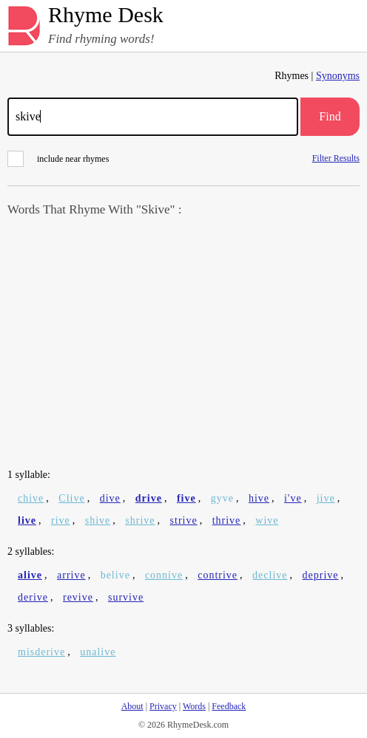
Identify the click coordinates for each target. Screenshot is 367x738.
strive (184, 520)
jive (326, 498)
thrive (226, 520)
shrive (140, 520)
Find (329, 116)
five (186, 498)
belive (115, 575)
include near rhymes (58, 159)
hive (259, 498)
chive (31, 498)
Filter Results (336, 158)
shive (98, 520)
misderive (41, 651)
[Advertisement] (183, 344)
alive (30, 575)
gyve (222, 498)
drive (148, 498)
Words (194, 706)
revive (78, 597)
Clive (71, 498)
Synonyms (338, 75)
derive (33, 597)
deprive (321, 575)
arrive (71, 575)
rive (60, 520)
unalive (97, 651)
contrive (218, 575)
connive (164, 575)
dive (110, 498)
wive (266, 520)
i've (293, 498)
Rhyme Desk (106, 15)
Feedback (229, 706)
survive (126, 597)
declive (269, 575)
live (27, 520)
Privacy (163, 706)
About (132, 706)
